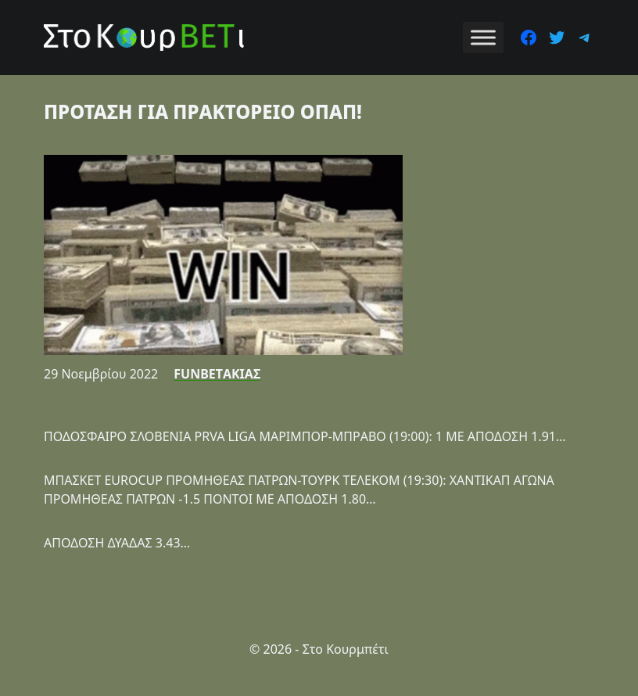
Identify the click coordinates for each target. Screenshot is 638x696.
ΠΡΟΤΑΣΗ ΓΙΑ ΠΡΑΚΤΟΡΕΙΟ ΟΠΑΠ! (203, 111)
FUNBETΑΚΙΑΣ (217, 373)
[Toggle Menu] (483, 37)
